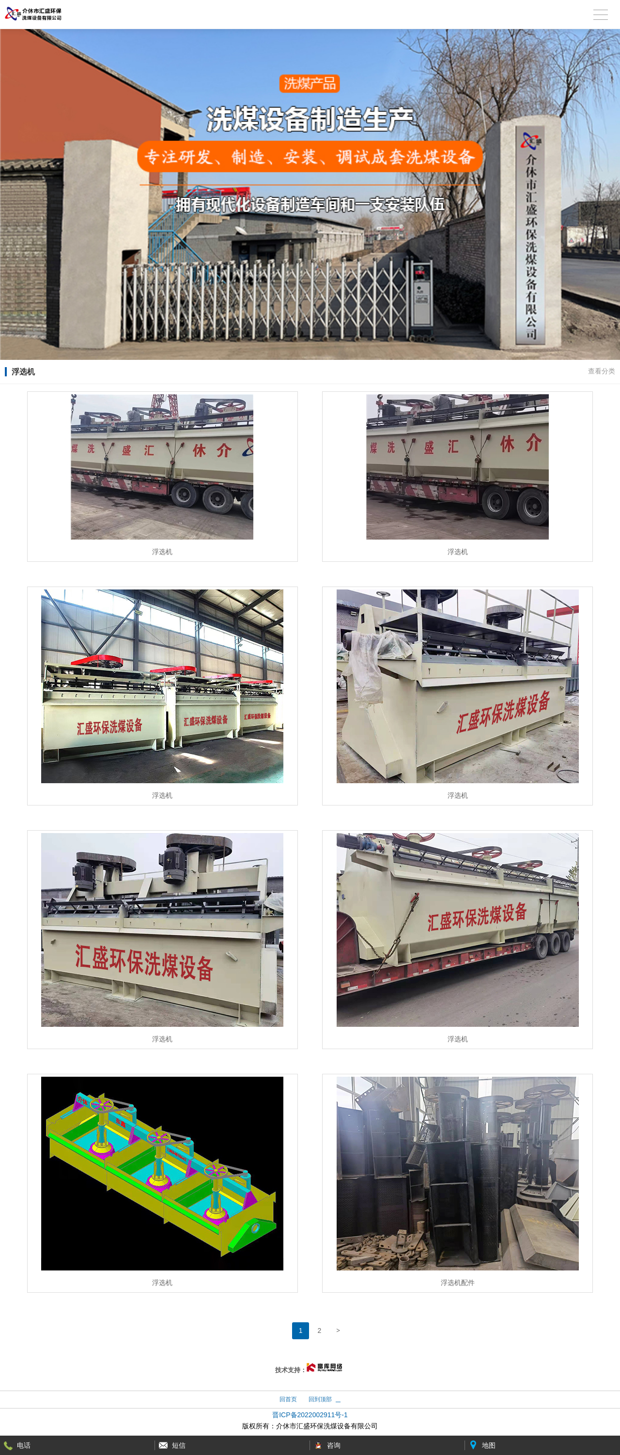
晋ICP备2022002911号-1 (310, 1415)
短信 (179, 1445)
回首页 (288, 1399)
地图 (489, 1445)
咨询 (334, 1445)
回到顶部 (320, 1399)
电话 (24, 1445)
